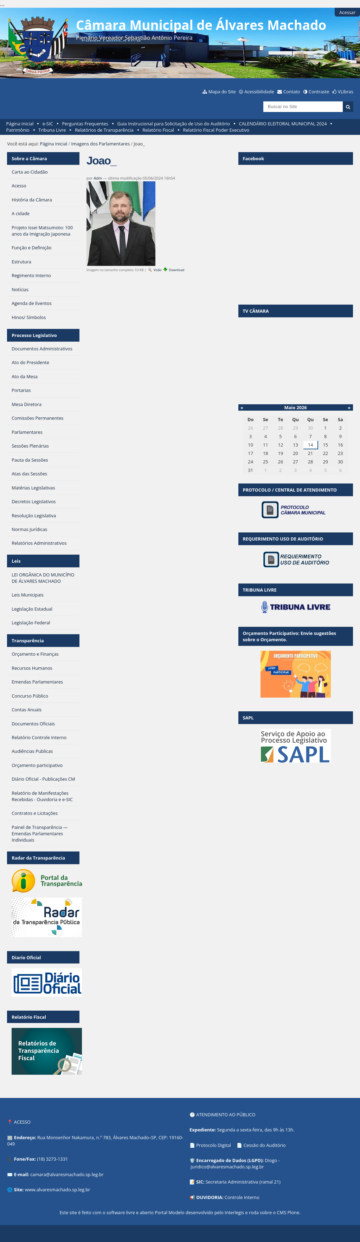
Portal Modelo (169, 1212)
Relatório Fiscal (158, 130)
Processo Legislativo (34, 335)
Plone (293, 1212)
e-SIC (48, 123)
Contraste (319, 91)
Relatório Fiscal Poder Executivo (216, 130)
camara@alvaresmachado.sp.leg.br (66, 1174)
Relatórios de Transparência (104, 130)
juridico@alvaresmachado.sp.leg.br (227, 1166)
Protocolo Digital (213, 1145)
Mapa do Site (222, 91)
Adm (98, 178)
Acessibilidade (259, 91)
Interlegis (234, 1212)
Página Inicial (20, 123)
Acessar (347, 12)
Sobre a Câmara (29, 158)
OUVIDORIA (209, 1197)
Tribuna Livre (52, 130)
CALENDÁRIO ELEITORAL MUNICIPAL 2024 (283, 123)
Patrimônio (18, 130)
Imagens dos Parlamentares (100, 144)
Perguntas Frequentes (85, 123)
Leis (16, 561)
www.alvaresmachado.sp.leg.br (57, 1189)
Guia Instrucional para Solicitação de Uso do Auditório (173, 123)
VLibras (345, 91)
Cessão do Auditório (265, 1145)
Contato (291, 91)
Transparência (28, 640)
